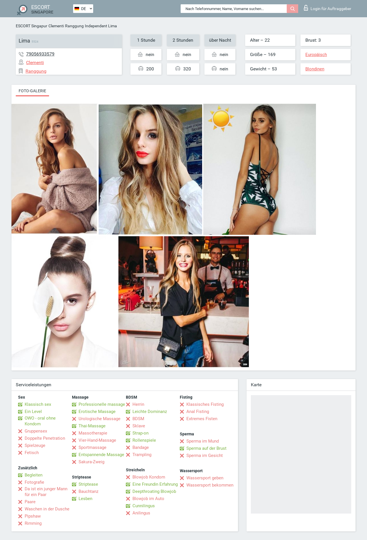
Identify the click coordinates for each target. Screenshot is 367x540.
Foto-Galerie (32, 91)
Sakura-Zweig (91, 461)
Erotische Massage (97, 411)
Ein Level (33, 411)
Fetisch (32, 452)
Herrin (138, 404)
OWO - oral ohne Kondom (40, 421)
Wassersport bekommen (209, 485)
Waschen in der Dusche (47, 509)
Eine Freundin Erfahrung (155, 484)
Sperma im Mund (202, 441)
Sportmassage (92, 447)
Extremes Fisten (201, 418)
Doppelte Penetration (45, 438)
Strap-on (140, 433)
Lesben (85, 498)
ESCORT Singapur (31, 26)
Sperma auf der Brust (206, 448)
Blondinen (314, 69)
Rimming (33, 523)
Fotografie (34, 482)
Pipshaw (33, 516)
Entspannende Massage (101, 454)
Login (327, 8)
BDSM (138, 418)
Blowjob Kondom (148, 477)
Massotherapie (93, 433)
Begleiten (33, 475)
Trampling (141, 454)
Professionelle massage (102, 404)
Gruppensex (36, 431)
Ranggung (74, 26)
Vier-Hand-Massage (97, 440)
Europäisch (316, 54)
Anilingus (141, 513)
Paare (30, 501)
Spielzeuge (35, 445)
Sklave (138, 425)
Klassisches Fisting (205, 404)
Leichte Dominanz (149, 411)
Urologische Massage (99, 418)
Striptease (88, 484)
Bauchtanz (88, 491)
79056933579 (40, 54)
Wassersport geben (204, 478)
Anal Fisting (197, 411)
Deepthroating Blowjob (154, 491)
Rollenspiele (144, 440)
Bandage (140, 447)
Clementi (56, 26)
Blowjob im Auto (148, 498)
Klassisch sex (38, 404)
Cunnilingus (143, 505)
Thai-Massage (92, 425)
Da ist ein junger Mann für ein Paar (46, 491)
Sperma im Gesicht (204, 455)
